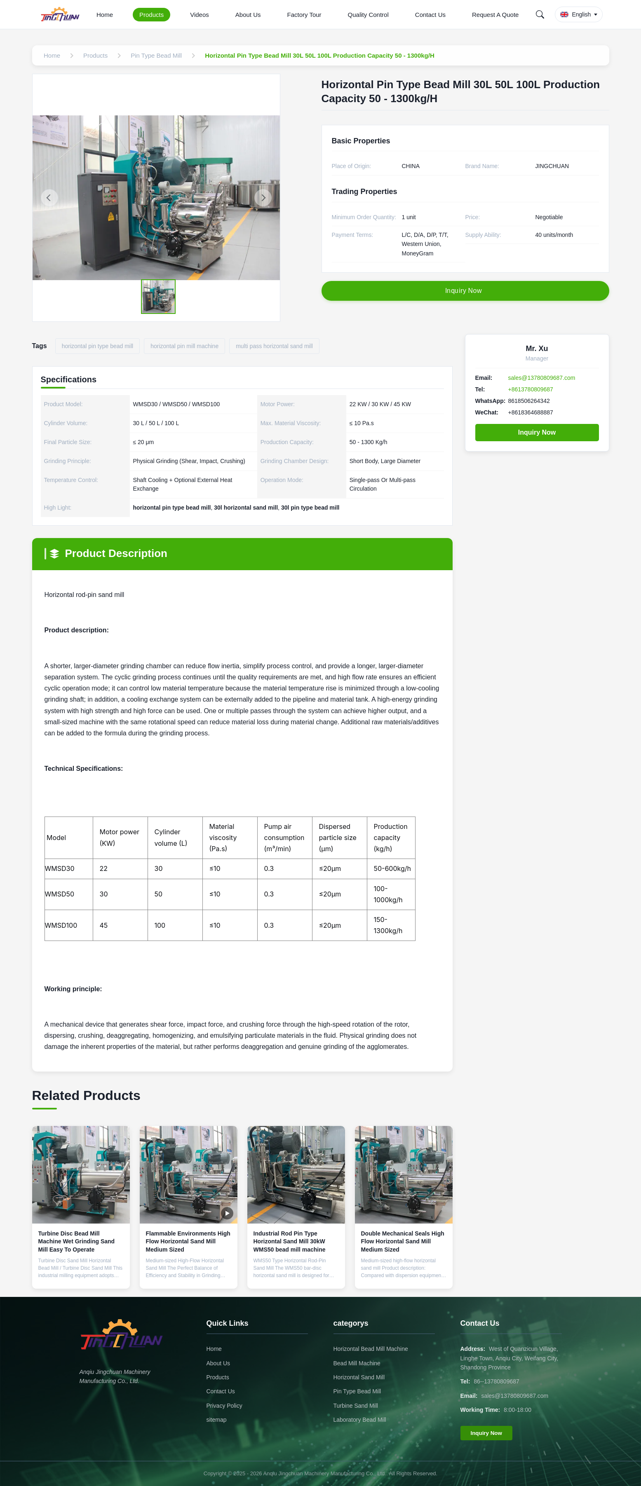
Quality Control (368, 14)
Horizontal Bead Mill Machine (370, 1349)
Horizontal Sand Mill (359, 1377)
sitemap (217, 1419)
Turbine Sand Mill (355, 1405)
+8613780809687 (530, 389)
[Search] (540, 14)
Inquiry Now (537, 432)
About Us (248, 14)
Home (104, 14)
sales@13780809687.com (541, 377)
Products (151, 14)
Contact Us (430, 14)
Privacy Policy (224, 1405)
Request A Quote (495, 14)
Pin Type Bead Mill (357, 1391)
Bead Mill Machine (356, 1363)
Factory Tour (304, 14)
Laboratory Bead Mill (359, 1419)
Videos (199, 14)
